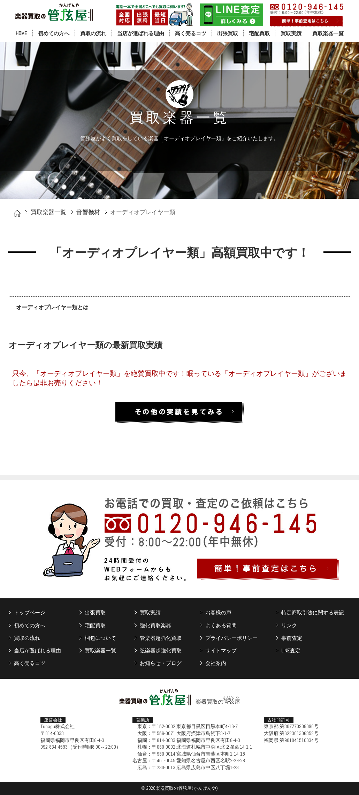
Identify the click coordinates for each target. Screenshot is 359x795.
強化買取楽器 (155, 625)
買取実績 (291, 33)
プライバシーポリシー (231, 638)
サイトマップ (221, 650)
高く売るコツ (190, 33)
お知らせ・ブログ (161, 663)
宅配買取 (259, 33)
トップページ (29, 612)
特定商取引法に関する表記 (312, 612)
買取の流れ (93, 33)
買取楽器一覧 (328, 33)
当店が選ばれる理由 (140, 33)
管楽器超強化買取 (161, 638)
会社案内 (215, 663)
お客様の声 (218, 612)
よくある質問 (221, 625)
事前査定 (291, 638)
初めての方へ (53, 33)
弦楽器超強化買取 (161, 650)
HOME (21, 33)
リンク (289, 625)
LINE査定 (290, 650)
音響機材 (88, 212)
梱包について (100, 638)
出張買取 (227, 33)
